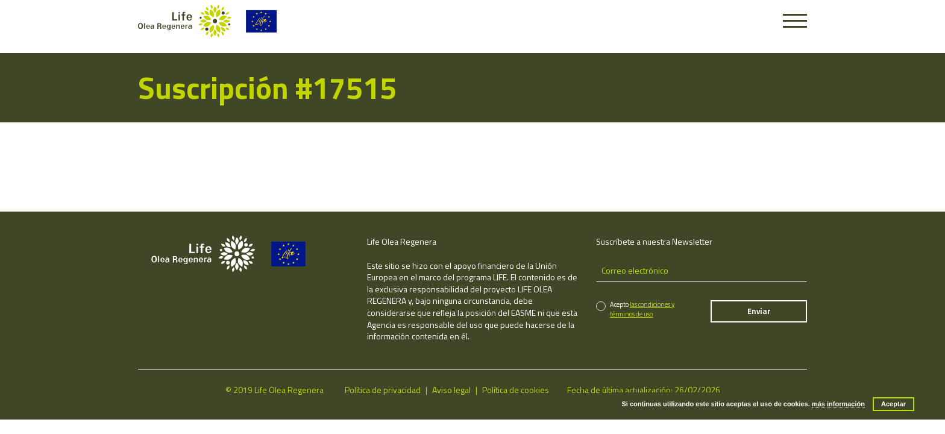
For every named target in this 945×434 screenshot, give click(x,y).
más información (838, 403)
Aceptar (893, 403)
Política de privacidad (383, 389)
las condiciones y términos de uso (642, 309)
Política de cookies (515, 389)
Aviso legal (451, 389)
